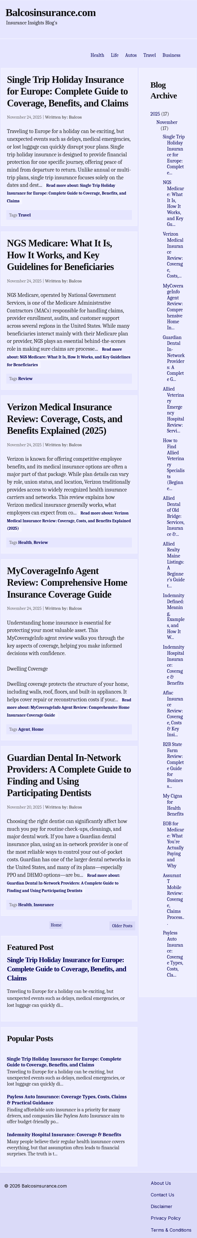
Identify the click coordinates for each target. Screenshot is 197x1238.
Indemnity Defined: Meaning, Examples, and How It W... (174, 616)
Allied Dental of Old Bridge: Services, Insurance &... (173, 516)
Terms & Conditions (171, 1230)
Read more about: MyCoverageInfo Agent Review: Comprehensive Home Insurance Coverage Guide (69, 707)
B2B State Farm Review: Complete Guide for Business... (173, 765)
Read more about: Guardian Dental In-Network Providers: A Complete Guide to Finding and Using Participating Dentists (63, 883)
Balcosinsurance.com (51, 12)
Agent (24, 729)
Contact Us (162, 1195)
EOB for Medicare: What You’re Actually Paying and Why (173, 844)
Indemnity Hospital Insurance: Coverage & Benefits (64, 1135)
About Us (161, 1183)
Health (25, 542)
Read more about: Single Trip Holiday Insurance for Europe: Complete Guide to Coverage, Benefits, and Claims (66, 193)
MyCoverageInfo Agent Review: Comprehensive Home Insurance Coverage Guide (67, 582)
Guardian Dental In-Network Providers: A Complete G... (174, 358)
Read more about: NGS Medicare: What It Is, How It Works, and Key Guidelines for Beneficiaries (68, 357)
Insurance (44, 904)
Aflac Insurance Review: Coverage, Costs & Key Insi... (173, 714)
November (166, 122)
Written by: (63, 117)
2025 (155, 114)
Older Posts (122, 925)
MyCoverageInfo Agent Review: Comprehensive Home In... (173, 307)
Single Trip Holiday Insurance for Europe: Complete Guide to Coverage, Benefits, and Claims (67, 91)
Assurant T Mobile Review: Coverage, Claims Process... (173, 899)
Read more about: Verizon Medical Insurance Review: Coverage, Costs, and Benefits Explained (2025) (69, 521)
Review (25, 378)
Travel (24, 215)
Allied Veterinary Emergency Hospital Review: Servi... (173, 410)
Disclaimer (161, 1206)
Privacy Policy (166, 1218)
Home (38, 729)
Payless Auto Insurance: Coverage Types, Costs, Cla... (173, 954)
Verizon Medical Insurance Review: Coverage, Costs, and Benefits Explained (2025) (64, 419)
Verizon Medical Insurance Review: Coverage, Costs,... (173, 255)
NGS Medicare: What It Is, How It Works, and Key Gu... (173, 203)
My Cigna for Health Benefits (173, 805)
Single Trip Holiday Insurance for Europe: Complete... (174, 155)
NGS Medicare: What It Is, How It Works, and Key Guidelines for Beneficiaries (60, 255)
